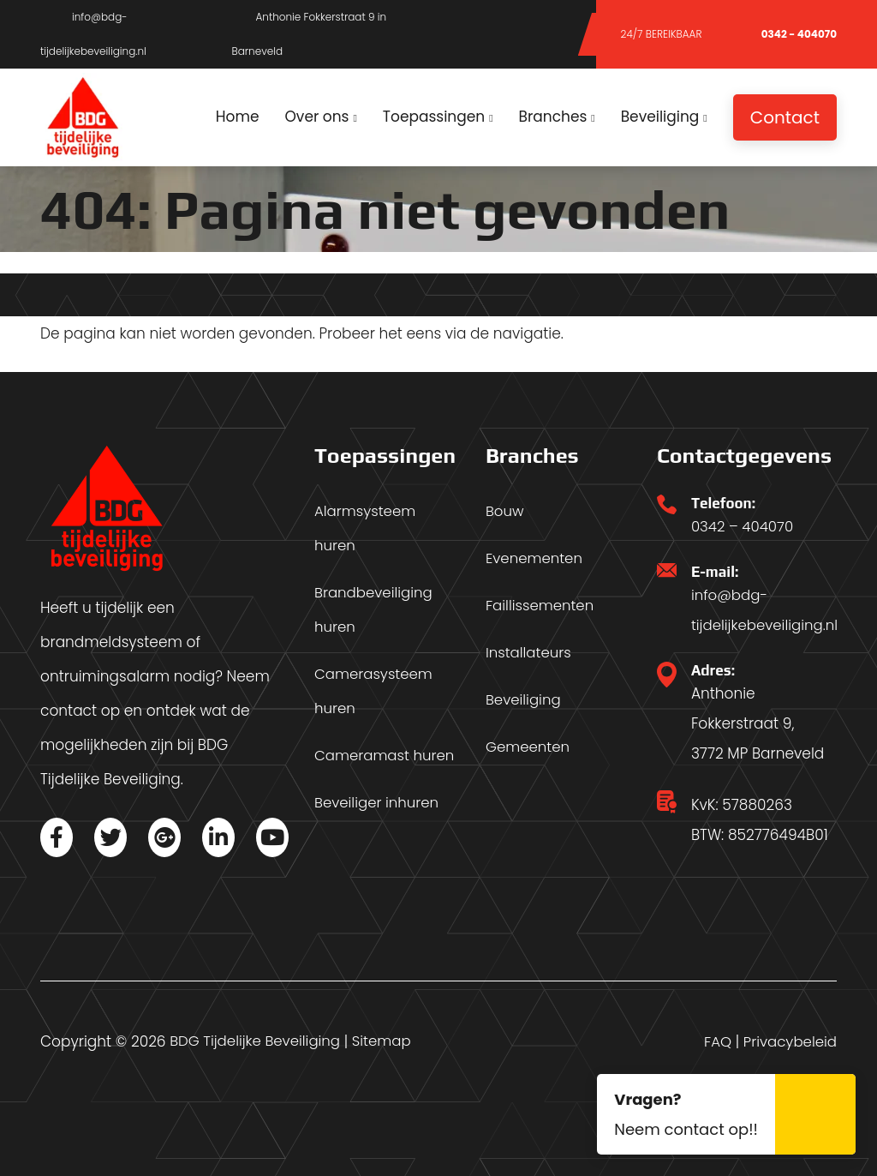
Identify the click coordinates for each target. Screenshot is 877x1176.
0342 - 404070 (784, 34)
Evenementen (535, 559)
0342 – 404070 (743, 526)
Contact (785, 117)
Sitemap (386, 1041)
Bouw (505, 511)
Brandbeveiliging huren (374, 610)
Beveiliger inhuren (378, 803)
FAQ (715, 1041)
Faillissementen (541, 606)
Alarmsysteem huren (366, 528)
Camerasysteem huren (374, 691)
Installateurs (529, 653)
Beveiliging (524, 700)
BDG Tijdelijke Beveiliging (257, 1041)
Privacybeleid (789, 1041)
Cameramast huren (385, 756)
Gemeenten (529, 747)
